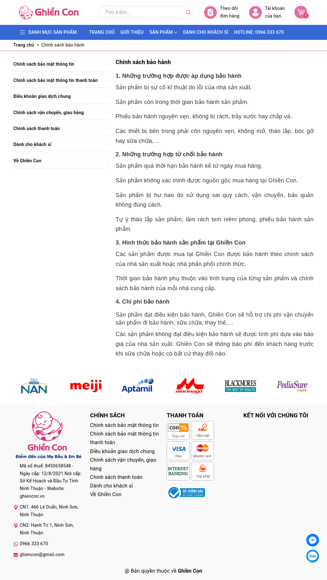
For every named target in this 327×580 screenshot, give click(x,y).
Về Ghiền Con (27, 160)
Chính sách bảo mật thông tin (43, 64)
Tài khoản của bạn (267, 12)
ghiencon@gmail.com (42, 554)
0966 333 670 (34, 543)
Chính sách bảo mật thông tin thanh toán (55, 80)
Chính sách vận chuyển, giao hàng (48, 112)
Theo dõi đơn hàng (222, 12)
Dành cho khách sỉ (32, 144)
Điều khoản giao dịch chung (42, 96)
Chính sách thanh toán (36, 128)
